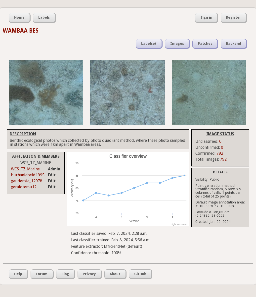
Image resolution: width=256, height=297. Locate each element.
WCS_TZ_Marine (25, 169)
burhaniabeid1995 (27, 175)
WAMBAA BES (21, 30)
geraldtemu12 (24, 187)
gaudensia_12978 (26, 181)
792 (219, 153)
